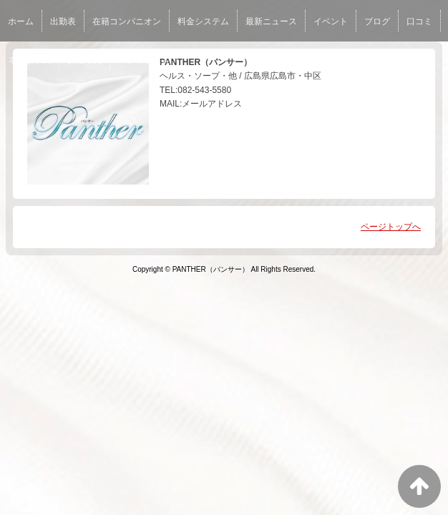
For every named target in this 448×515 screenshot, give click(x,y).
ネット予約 (29, 60)
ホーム (21, 21)
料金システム (203, 21)
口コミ (419, 21)
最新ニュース (271, 21)
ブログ (377, 21)
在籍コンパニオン (126, 21)
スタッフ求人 (144, 60)
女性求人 (84, 60)
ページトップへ (391, 227)
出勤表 (63, 21)
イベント (330, 21)
